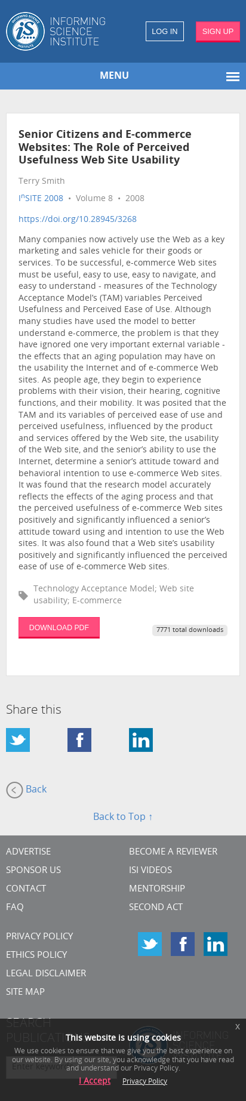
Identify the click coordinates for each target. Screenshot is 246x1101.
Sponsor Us (33, 870)
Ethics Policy (36, 955)
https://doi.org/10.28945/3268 (78, 219)
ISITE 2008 (41, 199)
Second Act (156, 907)
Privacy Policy (39, 937)
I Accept (94, 1081)
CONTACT (26, 889)
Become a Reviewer (173, 852)
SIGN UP (218, 31)
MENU (114, 76)
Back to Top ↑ (123, 817)
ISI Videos (150, 870)
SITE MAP (25, 992)
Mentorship (157, 889)
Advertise (28, 852)
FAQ (15, 907)
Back (26, 790)
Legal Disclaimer (46, 974)
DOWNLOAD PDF (59, 628)
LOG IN (164, 31)
